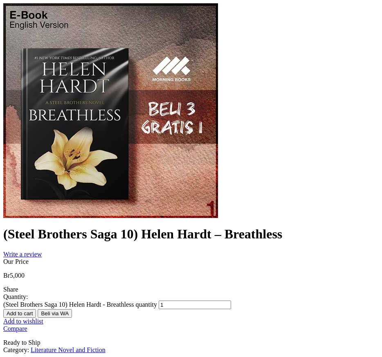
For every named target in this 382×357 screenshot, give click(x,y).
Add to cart (20, 313)
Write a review (22, 254)
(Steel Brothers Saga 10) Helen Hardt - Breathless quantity (80, 304)
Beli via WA (55, 313)
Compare (15, 328)
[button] (55, 313)
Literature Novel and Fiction (68, 349)
